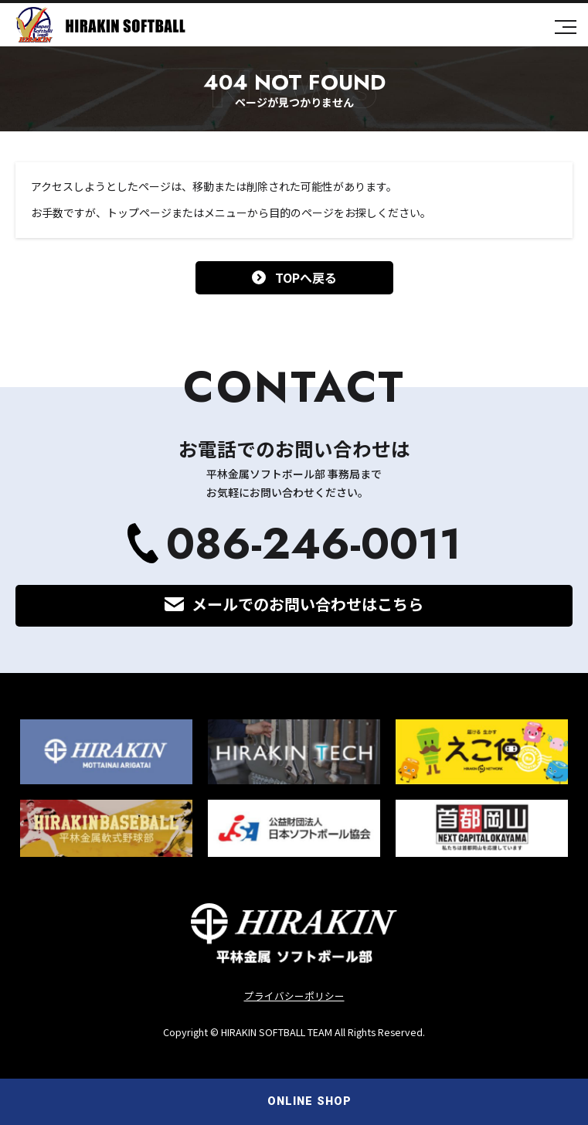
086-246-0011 (313, 543)
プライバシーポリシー (294, 995)
